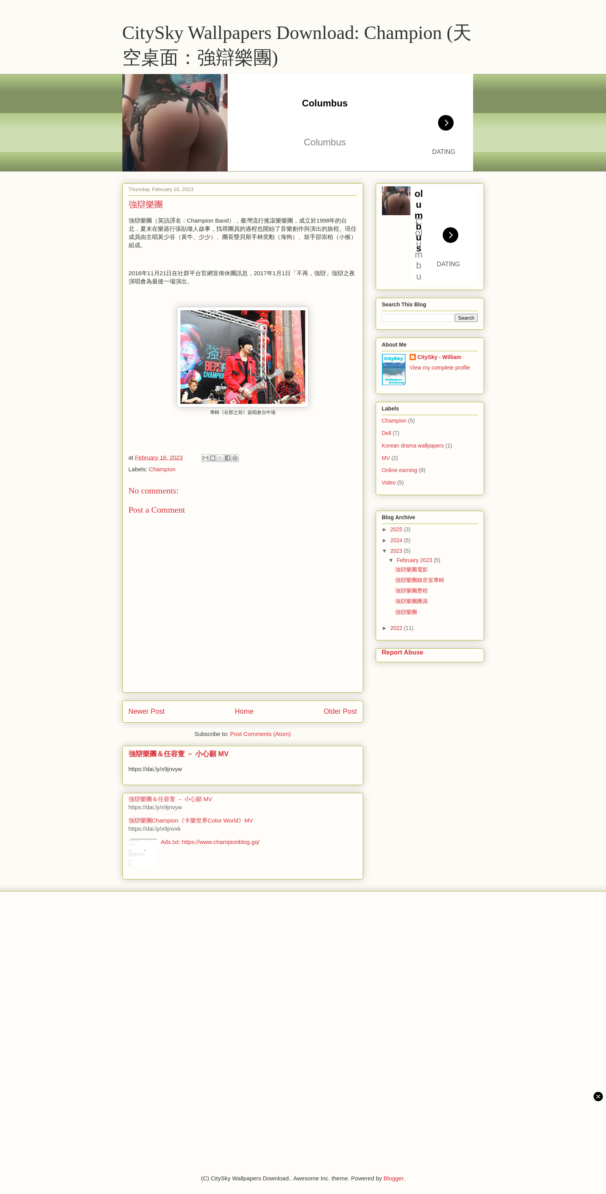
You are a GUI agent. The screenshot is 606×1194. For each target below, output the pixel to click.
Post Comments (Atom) (260, 734)
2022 (397, 628)
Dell (386, 433)
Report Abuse (403, 652)
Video (389, 482)
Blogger (393, 1178)
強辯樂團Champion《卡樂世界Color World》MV (191, 820)
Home (244, 711)
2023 (397, 551)
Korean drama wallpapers (413, 445)
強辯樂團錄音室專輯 (419, 580)
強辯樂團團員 (411, 601)
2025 (397, 529)
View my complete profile (440, 367)
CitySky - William (439, 357)
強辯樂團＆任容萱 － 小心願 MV (179, 754)
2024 (397, 540)
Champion (162, 469)
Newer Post (147, 711)
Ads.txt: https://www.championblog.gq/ (210, 841)
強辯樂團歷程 (411, 590)
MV (386, 458)
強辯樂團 (406, 612)
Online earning (399, 470)
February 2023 (415, 560)
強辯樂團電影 (411, 569)
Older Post (340, 711)
